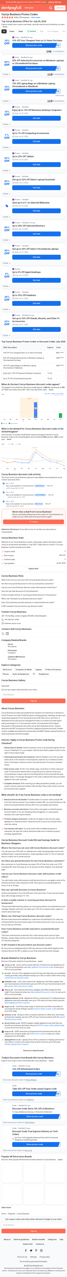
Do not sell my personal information (33, 1261)
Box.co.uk (28, 1150)
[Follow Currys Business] (33, 521)
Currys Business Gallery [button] (13, 680)
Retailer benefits (38, 1239)
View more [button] (6, 1207)
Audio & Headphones (20, 674)
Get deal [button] (36, 118)
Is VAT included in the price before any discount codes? (22, 606)
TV (34, 674)
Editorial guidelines (21, 1239)
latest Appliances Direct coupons (17, 1002)
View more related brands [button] (33, 1050)
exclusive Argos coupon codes (45, 1008)
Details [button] (7, 74)
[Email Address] (33, 694)
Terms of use (22, 1257)
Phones (6, 674)
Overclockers (30, 1122)
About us (7, 1239)
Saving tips (29, 8)
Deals (21, 31)
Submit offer (33, 568)
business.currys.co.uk (11, 623)
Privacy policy (45, 1257)
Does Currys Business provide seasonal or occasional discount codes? (27, 602)
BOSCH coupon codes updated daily (50, 1025)
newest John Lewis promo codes (20, 986)
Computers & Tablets (24, 669)
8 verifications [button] (55, 101)
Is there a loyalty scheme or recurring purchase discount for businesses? (28, 595)
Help (61, 1239)
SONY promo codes (37, 1033)
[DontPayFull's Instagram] (41, 1250)
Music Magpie (31, 1079)
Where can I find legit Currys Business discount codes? (22, 598)
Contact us (40, 1244)
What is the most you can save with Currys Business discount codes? (27, 580)
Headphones (44, 674)
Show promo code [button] (34, 45)
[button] (50, 7)
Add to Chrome (55, 2)
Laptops (38, 669)
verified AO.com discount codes (17, 977)
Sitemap (33, 1257)
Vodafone (30, 1099)
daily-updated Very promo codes (43, 992)
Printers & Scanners (53, 669)
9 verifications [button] (55, 74)
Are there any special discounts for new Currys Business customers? (27, 583)
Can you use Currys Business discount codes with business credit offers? (29, 587)
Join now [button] (60, 8)
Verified (31, 31)
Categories (52, 1239)
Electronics (7, 669)
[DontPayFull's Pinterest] (36, 1250)
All (4, 31)
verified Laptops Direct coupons (17, 1044)
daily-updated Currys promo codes (40, 967)
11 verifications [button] (55, 51)
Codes (11, 31)
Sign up (33, 700)
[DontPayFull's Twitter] (31, 1250)
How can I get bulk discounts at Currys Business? (19, 591)
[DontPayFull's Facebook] (25, 1250)
